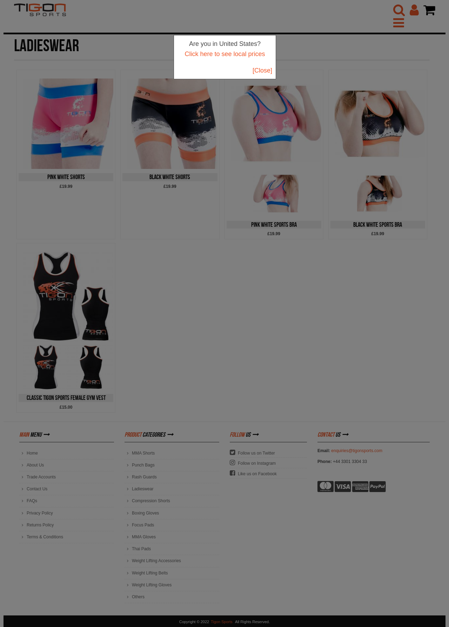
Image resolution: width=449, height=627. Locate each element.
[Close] (262, 70)
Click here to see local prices (225, 53)
